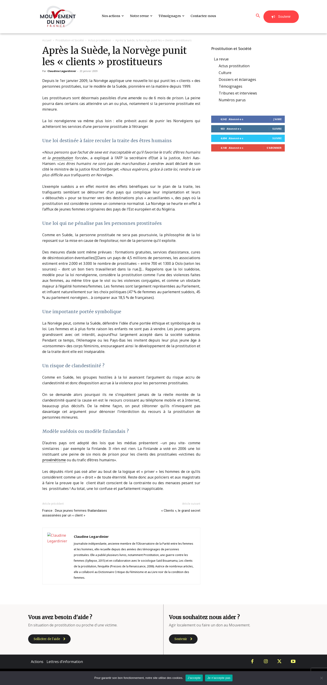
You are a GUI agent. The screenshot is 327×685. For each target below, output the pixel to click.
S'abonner (274, 147)
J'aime (277, 119)
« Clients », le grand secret (180, 511)
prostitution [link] (62, 157)
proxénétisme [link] (54, 459)
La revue (221, 59)
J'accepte (194, 678)
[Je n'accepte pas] (321, 678)
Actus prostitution (99, 40)
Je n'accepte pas (218, 678)
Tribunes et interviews (238, 93)
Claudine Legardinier (61, 71)
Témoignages (230, 86)
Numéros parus (232, 99)
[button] (258, 15)
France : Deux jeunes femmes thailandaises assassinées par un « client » (74, 513)
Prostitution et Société (70, 40)
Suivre (277, 128)
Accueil (46, 40)
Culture (225, 72)
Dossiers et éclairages (237, 79)
